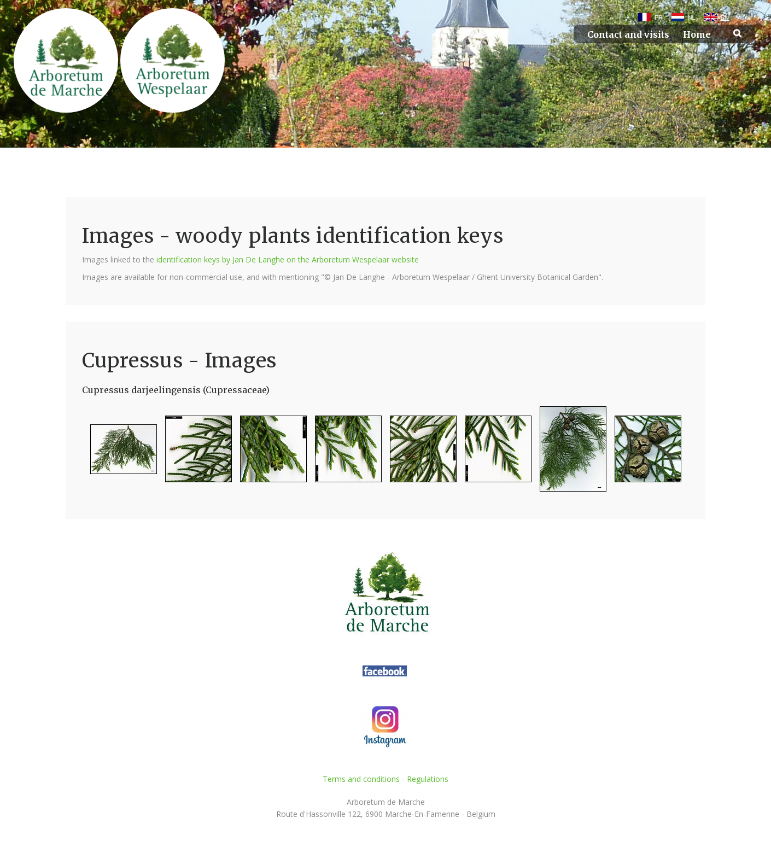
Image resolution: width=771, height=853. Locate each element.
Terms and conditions (361, 779)
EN (725, 17)
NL (692, 17)
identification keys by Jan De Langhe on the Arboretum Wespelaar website (287, 259)
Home (697, 35)
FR (659, 17)
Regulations (427, 779)
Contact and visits (628, 35)
